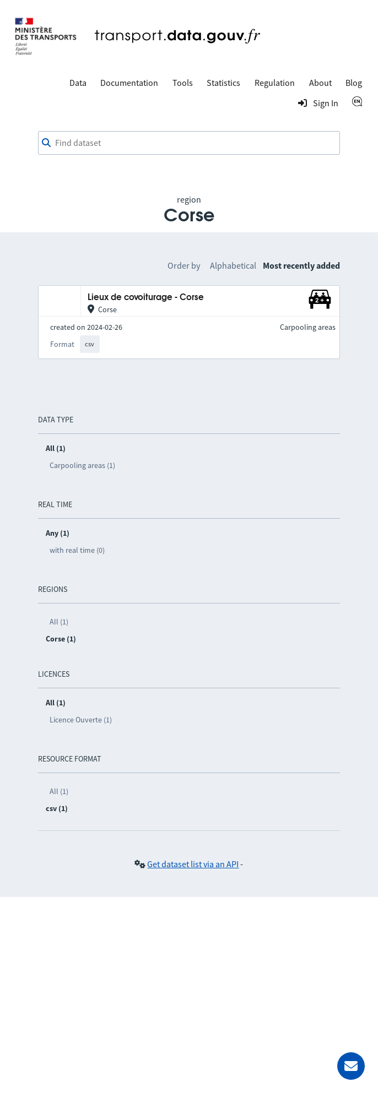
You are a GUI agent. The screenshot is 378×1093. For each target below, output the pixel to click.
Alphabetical (233, 265)
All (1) (59, 622)
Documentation (129, 82)
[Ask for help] (351, 1066)
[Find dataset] (189, 143)
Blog (353, 82)
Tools (182, 82)
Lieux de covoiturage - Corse (146, 297)
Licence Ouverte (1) (81, 720)
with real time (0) (77, 550)
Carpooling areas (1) (82, 465)
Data (78, 82)
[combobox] (189, 143)
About (320, 82)
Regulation (275, 82)
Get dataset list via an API (193, 863)
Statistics (223, 82)
